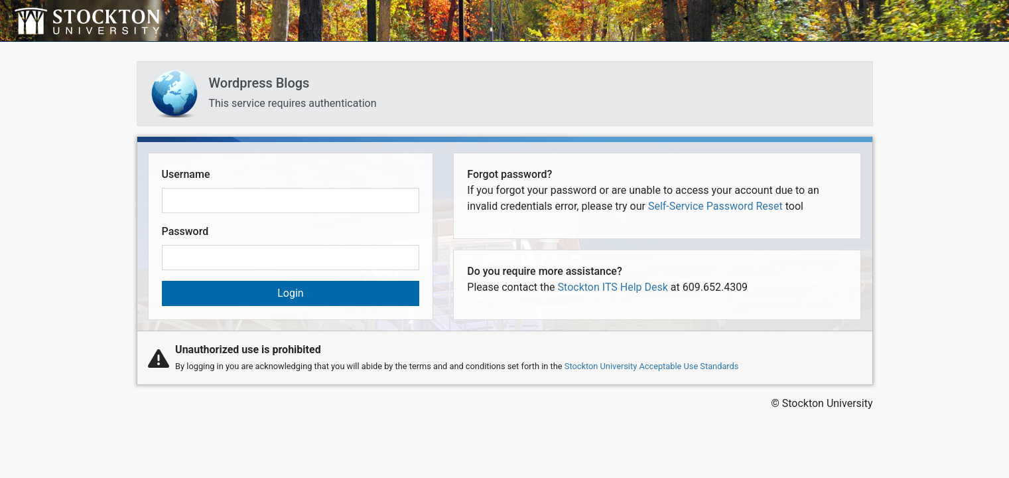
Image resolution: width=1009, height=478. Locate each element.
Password (185, 231)
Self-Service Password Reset (715, 206)
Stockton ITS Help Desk (613, 287)
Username (186, 174)
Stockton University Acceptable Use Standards (652, 366)
